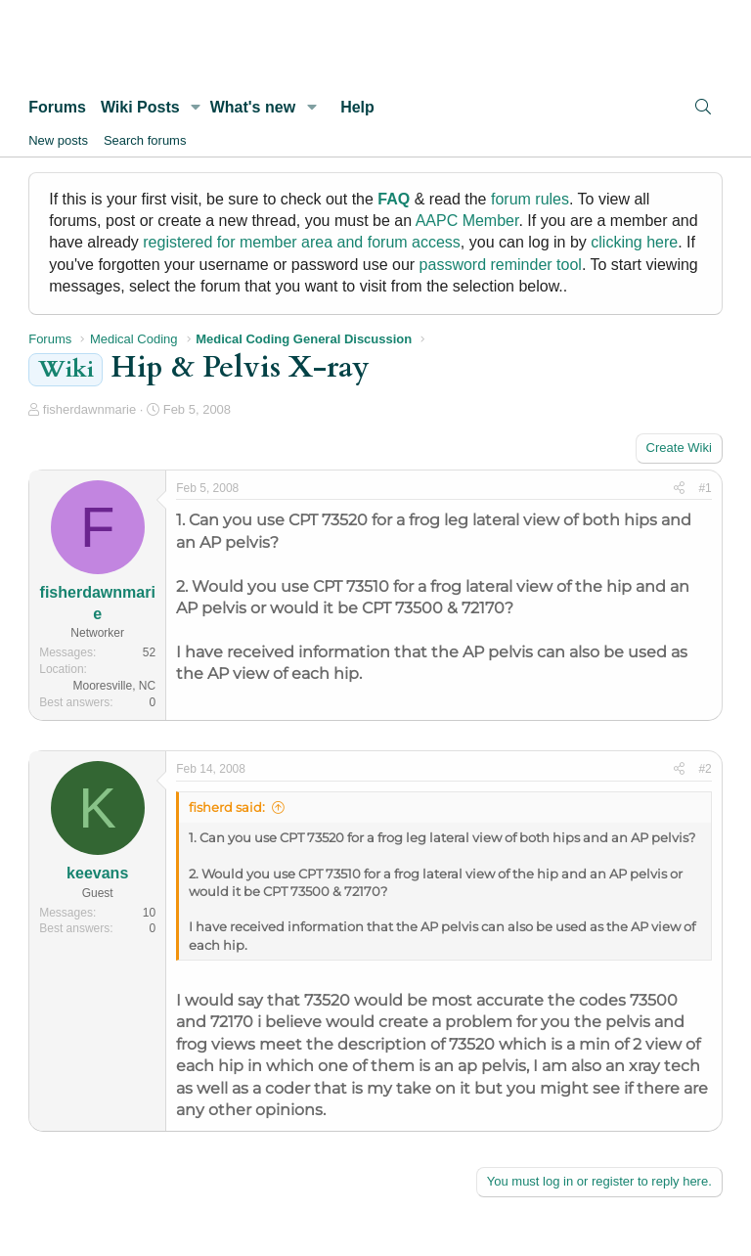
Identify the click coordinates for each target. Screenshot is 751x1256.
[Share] (679, 488)
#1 (704, 488)
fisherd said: (227, 807)
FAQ (393, 199)
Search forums (145, 140)
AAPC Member (467, 220)
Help (357, 107)
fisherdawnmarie (89, 409)
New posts (58, 140)
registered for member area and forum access (302, 242)
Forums (57, 107)
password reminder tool (501, 264)
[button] (196, 107)
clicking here (634, 242)
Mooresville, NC (114, 686)
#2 (704, 769)
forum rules (530, 199)
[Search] (703, 107)
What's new (252, 107)
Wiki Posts (140, 107)
